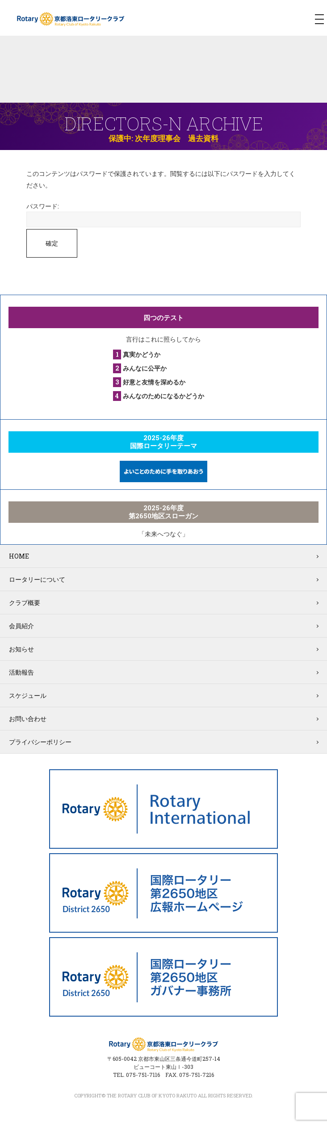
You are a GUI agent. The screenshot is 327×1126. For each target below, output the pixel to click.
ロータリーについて (37, 579)
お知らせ (21, 649)
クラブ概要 (24, 602)
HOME (19, 556)
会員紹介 (21, 625)
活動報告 (21, 672)
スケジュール (27, 695)
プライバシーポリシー (40, 742)
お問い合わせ (27, 718)
